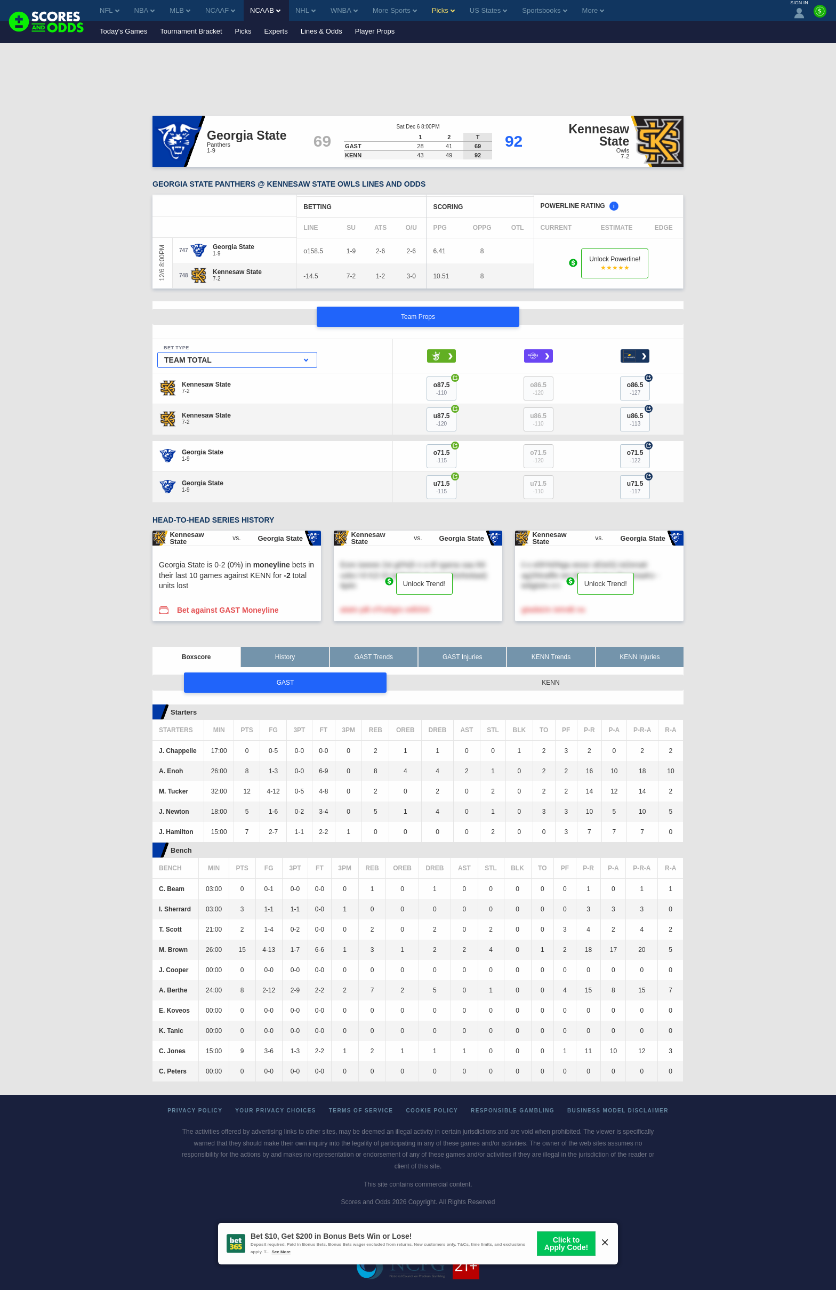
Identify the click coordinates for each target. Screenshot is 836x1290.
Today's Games (123, 31)
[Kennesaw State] (237, 272)
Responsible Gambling (512, 1110)
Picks (243, 31)
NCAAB (265, 10)
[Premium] (820, 15)
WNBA (344, 10)
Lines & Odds (321, 31)
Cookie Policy (432, 1110)
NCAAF (220, 10)
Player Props (375, 31)
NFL (109, 10)
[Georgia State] (233, 247)
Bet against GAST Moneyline (228, 610)
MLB (180, 10)
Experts (276, 31)
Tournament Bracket (191, 31)
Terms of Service (361, 1110)
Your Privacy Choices (275, 1110)
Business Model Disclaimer (618, 1110)
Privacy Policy (194, 1110)
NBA (144, 10)
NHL (305, 10)
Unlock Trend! (424, 584)
